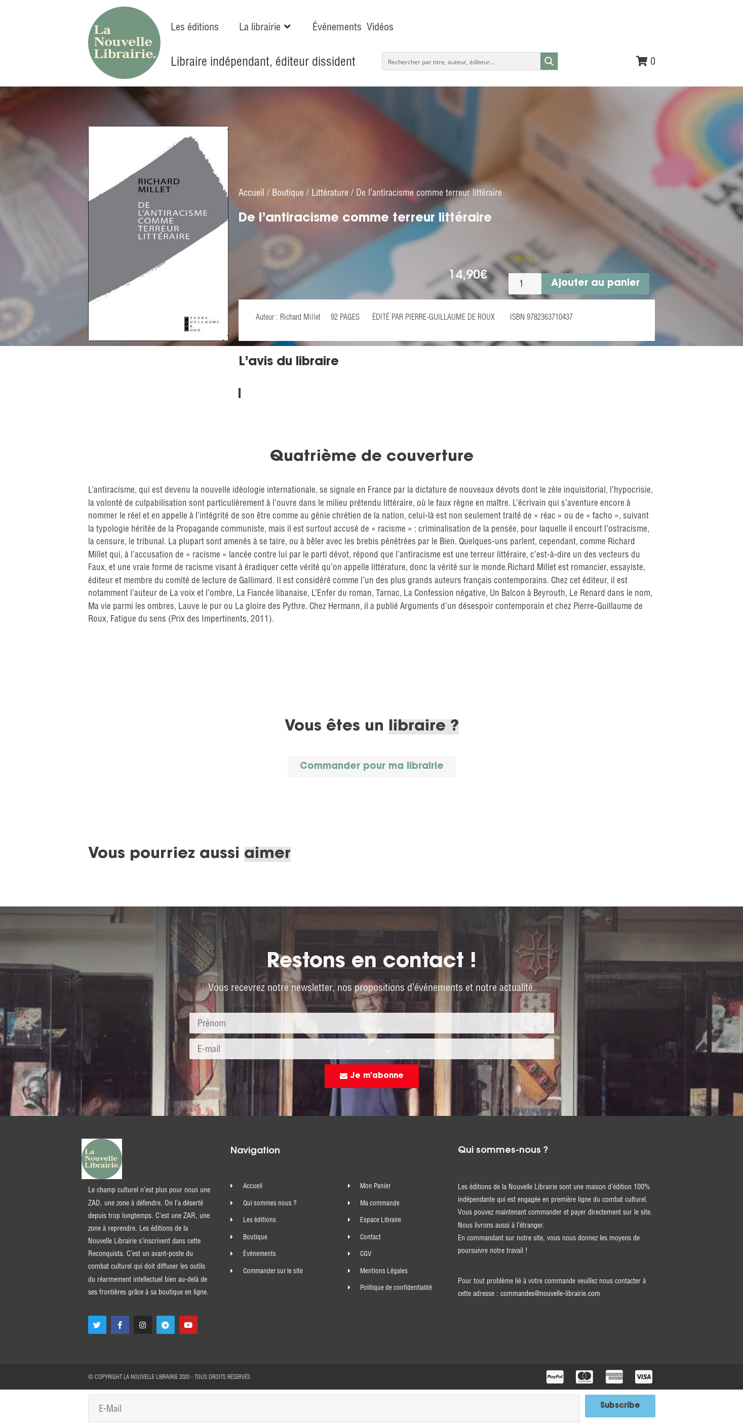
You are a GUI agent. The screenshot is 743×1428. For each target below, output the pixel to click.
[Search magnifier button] (549, 61)
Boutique (288, 192)
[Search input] (461, 61)
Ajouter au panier (595, 283)
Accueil (251, 192)
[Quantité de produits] (525, 283)
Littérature (329, 192)
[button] (265, 27)
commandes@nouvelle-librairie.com (550, 1294)
